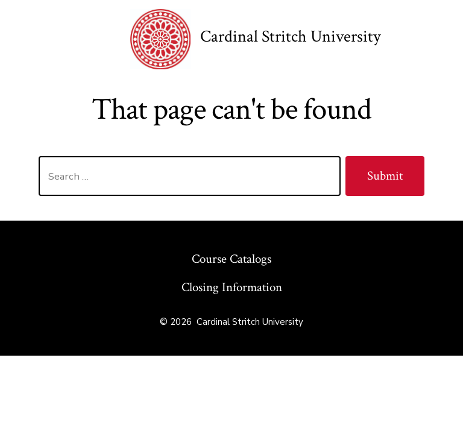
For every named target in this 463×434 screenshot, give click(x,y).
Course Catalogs (231, 259)
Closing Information (231, 287)
